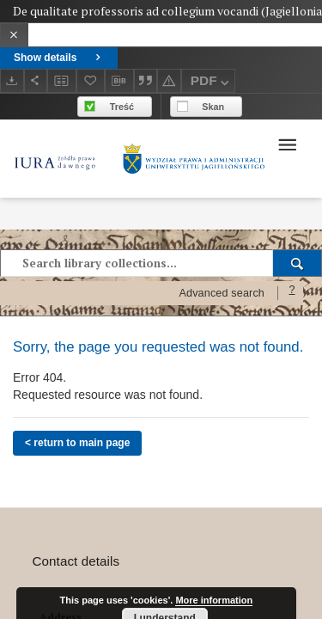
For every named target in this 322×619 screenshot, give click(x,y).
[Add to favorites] (91, 80)
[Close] (14, 34)
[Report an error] (169, 80)
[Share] (36, 80)
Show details (59, 58)
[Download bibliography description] (119, 81)
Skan (213, 106)
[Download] (12, 80)
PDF (212, 83)
